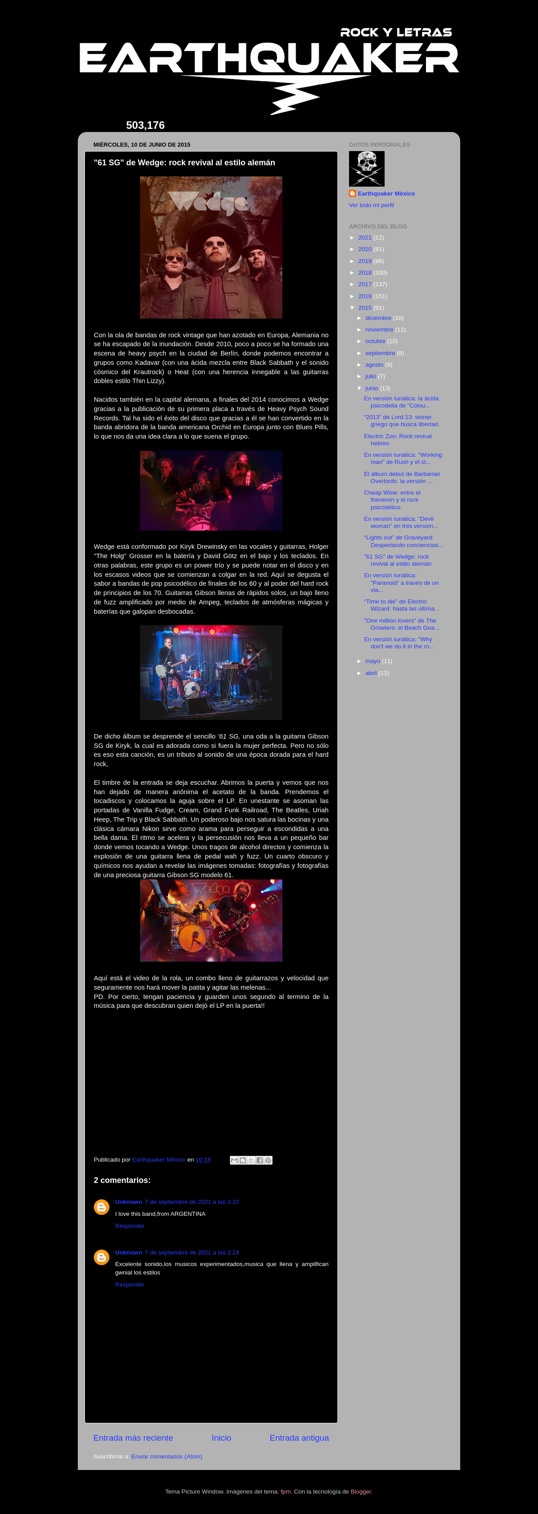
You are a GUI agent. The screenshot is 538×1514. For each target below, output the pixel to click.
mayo (373, 661)
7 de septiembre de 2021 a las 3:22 (192, 1201)
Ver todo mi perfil (371, 205)
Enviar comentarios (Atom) (167, 1456)
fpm (286, 1491)
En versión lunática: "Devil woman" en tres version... (401, 522)
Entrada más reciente (133, 1437)
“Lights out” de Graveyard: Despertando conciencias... (403, 541)
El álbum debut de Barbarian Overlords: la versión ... (402, 477)
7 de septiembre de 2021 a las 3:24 (192, 1252)
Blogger (361, 1491)
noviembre (380, 329)
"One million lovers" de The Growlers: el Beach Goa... (402, 624)
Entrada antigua (299, 1437)
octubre (376, 341)
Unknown (128, 1201)
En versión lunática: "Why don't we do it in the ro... (399, 643)
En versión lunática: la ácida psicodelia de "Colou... (401, 402)
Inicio (221, 1437)
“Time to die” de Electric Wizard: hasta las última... (402, 605)
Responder (130, 1225)
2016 (365, 296)
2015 (365, 307)
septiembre (381, 353)
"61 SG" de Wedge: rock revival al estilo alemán (398, 560)
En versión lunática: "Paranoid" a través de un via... (401, 582)
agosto (375, 364)
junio (372, 388)
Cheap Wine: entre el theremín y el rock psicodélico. (392, 499)
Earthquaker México (386, 193)
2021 (365, 237)
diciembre (379, 318)
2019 (365, 261)
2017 (365, 284)
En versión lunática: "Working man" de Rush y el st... (403, 458)
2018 (365, 272)
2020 (365, 249)
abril (371, 673)
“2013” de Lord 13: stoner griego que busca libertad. (402, 420)
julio (371, 376)
